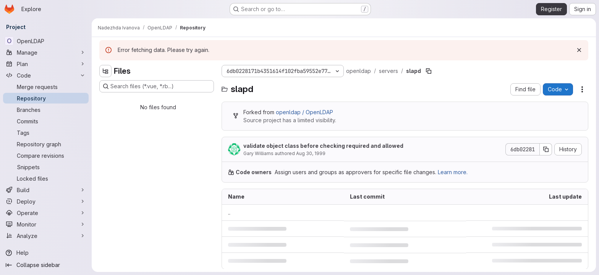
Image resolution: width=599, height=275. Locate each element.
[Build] (46, 189)
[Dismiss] (579, 50)
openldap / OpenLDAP (304, 112)
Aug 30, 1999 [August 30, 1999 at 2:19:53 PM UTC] (310, 153)
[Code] (46, 75)
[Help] (46, 252)
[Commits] (46, 121)
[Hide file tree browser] (105, 71)
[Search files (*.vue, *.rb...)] (156, 86)
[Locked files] (46, 178)
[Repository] (46, 98)
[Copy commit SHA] (546, 149)
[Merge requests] (46, 86)
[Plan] (46, 63)
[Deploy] (46, 201)
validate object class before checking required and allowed (323, 145)
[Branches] (46, 109)
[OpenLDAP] (46, 41)
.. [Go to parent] (229, 212)
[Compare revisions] (46, 155)
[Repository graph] (46, 144)
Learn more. (453, 172)
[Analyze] (46, 235)
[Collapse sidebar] (46, 265)
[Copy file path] (429, 71)
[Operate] (46, 212)
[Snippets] (46, 167)
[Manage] (46, 52)
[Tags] (46, 132)
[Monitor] (46, 224)
